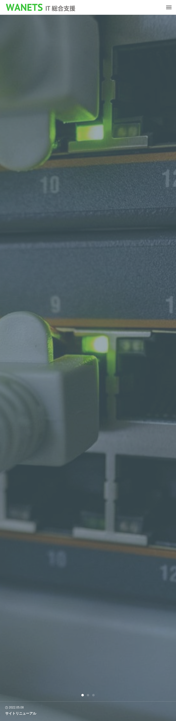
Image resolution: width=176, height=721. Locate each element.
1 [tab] (82, 695)
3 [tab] (93, 695)
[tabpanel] (88, 368)
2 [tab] (88, 695)
